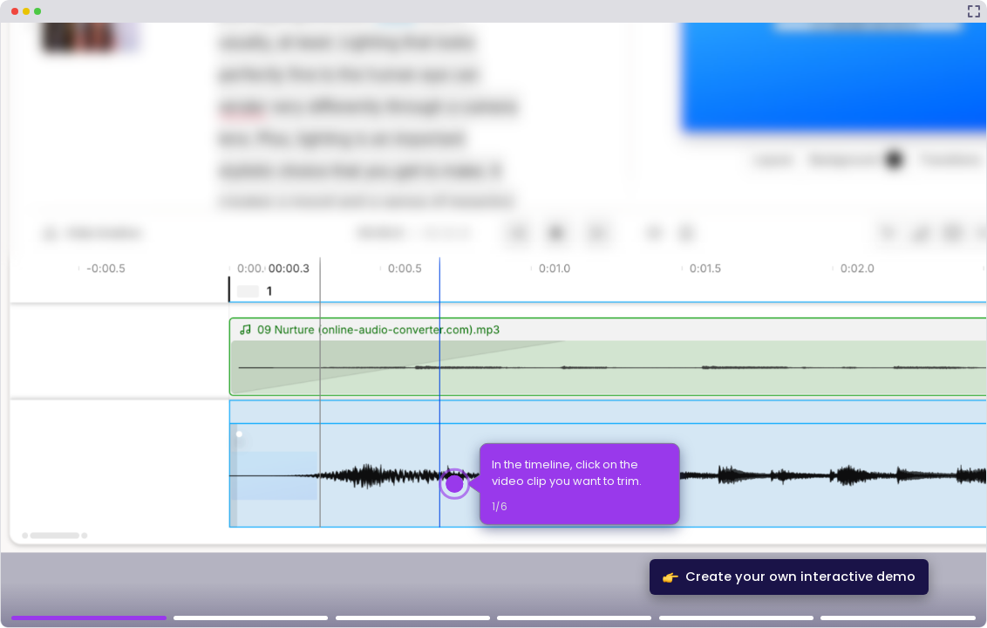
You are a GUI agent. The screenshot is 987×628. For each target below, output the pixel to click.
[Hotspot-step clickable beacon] (454, 483)
